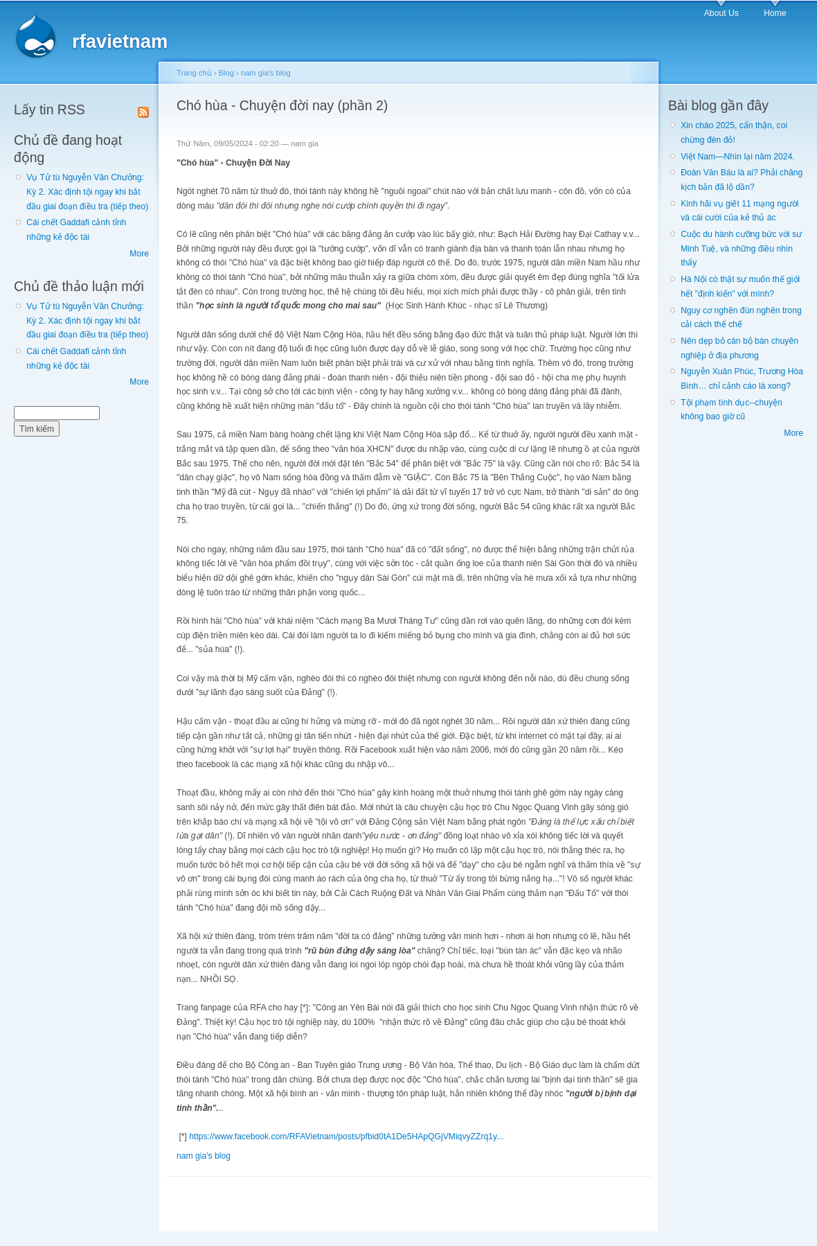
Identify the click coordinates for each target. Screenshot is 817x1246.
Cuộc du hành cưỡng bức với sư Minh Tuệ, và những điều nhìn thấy (741, 248)
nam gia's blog (266, 73)
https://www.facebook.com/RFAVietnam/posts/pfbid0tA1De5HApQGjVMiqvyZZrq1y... (346, 1136)
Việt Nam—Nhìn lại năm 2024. (737, 156)
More (139, 253)
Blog (226, 73)
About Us (721, 13)
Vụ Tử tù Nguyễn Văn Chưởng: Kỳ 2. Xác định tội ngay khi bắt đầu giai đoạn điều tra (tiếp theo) (87, 192)
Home (775, 13)
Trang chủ (194, 73)
